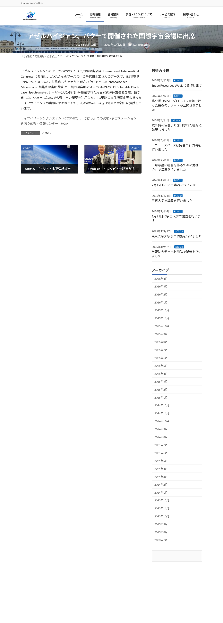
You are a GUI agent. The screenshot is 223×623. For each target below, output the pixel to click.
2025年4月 (161, 373)
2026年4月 (161, 278)
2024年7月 (161, 445)
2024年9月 (161, 429)
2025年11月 (161, 318)
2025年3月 (161, 381)
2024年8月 (161, 437)
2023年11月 (161, 508)
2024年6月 (161, 453)
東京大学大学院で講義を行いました (177, 236)
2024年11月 (161, 413)
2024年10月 (161, 421)
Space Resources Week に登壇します (177, 85)
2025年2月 (161, 389)
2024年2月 (161, 484)
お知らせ (47, 133)
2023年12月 (161, 500)
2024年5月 (161, 461)
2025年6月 (161, 358)
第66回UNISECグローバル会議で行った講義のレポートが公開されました (177, 105)
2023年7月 (161, 540)
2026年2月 (161, 294)
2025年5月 (161, 366)
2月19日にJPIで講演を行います (174, 185)
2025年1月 (161, 397)
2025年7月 (161, 350)
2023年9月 (161, 524)
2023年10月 (161, 516)
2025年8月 (161, 342)
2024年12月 (161, 405)
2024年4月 (161, 468)
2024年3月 (161, 476)
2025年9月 (161, 334)
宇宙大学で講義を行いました (172, 201)
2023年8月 (161, 532)
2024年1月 (161, 492)
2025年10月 (161, 326)
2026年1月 (161, 302)
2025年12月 (161, 310)
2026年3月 (161, 286)
